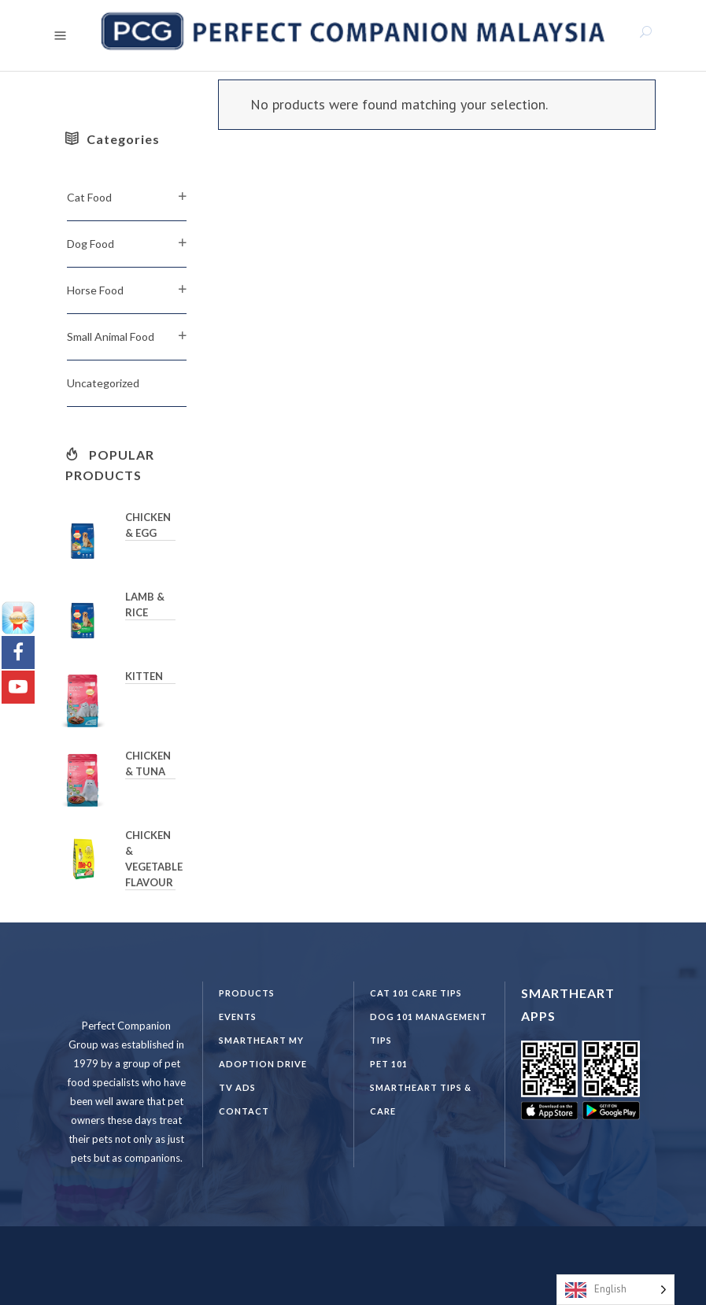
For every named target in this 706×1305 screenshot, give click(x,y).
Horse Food (95, 290)
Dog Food (90, 243)
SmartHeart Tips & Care (420, 1099)
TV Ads (237, 1087)
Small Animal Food (110, 336)
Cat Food (89, 197)
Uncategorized (103, 383)
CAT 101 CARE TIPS (416, 993)
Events (238, 1016)
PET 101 (389, 1064)
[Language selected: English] (615, 1289)
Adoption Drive (263, 1064)
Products (247, 993)
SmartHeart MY (261, 1040)
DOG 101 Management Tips (428, 1028)
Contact (244, 1111)
